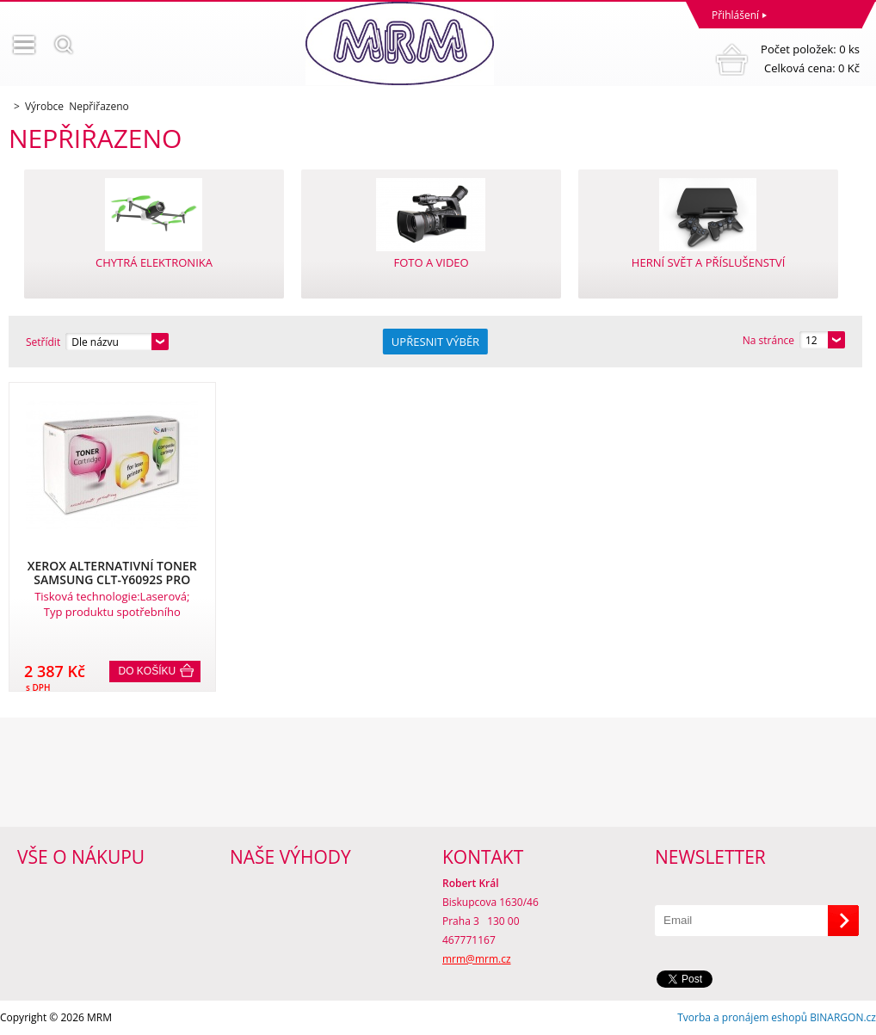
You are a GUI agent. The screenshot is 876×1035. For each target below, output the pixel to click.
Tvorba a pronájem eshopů (742, 1017)
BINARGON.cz (843, 1017)
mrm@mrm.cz (476, 959)
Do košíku (147, 671)
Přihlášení (735, 15)
